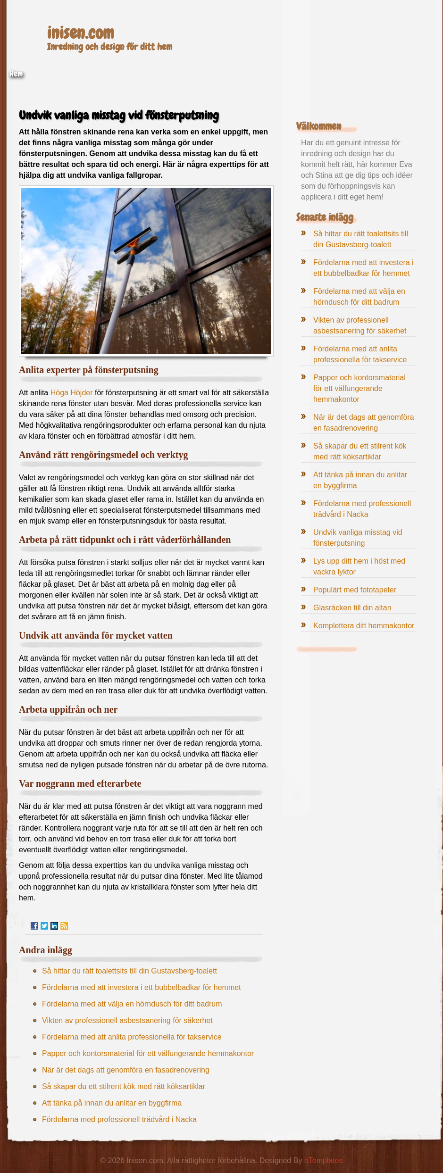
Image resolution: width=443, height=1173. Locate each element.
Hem (16, 73)
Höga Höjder (71, 393)
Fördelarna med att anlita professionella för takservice (132, 1037)
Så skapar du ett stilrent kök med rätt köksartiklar (123, 1086)
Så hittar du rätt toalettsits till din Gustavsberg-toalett (129, 971)
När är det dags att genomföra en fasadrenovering (125, 1070)
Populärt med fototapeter (354, 590)
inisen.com (80, 33)
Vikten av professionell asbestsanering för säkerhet (127, 1020)
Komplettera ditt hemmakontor (363, 626)
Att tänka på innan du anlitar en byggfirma (112, 1103)
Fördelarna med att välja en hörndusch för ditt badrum (132, 1004)
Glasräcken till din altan (352, 608)
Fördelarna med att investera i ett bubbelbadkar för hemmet (141, 987)
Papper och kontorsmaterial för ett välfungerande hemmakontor (148, 1053)
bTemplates (323, 1160)
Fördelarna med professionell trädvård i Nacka (119, 1119)
